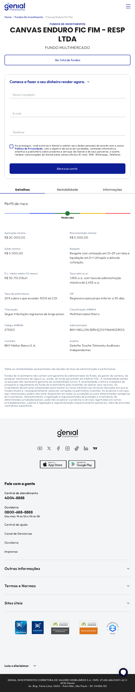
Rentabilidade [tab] (67, 190)
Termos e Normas (67, 585)
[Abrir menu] (128, 6)
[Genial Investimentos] (15, 7)
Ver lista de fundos (67, 60)
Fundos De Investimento (28, 17)
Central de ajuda (16, 524)
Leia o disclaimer (17, 666)
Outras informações (67, 568)
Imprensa (11, 551)
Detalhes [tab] (22, 190)
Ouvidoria (11, 542)
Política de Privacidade (29, 148)
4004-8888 (15, 497)
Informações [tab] (112, 190)
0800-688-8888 (19, 512)
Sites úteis (67, 603)
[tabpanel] (67, 277)
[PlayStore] (81, 464)
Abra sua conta (67, 168)
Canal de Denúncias (18, 533)
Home (8, 17)
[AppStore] (53, 464)
